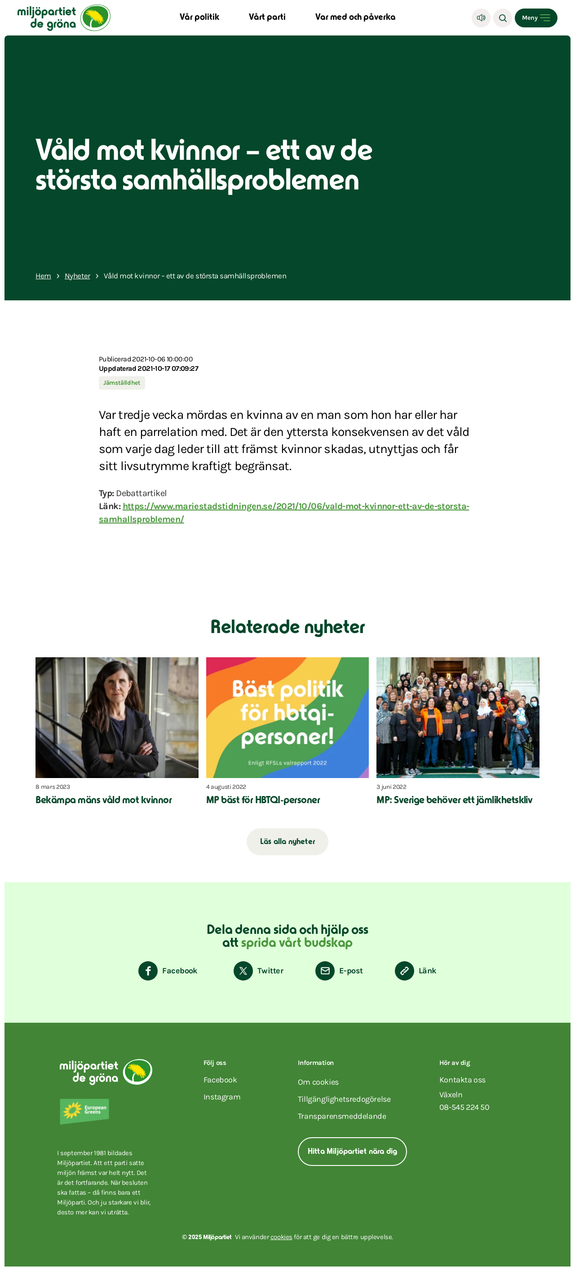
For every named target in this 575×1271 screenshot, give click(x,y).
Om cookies (318, 1082)
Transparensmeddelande (342, 1116)
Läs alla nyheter (287, 842)
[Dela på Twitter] (258, 971)
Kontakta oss (462, 1080)
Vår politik (199, 17)
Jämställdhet (122, 383)
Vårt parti (267, 17)
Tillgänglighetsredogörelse (344, 1099)
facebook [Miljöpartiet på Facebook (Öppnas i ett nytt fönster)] (220, 1080)
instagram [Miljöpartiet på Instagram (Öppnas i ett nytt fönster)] (221, 1097)
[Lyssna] (481, 18)
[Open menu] (536, 18)
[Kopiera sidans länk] (416, 971)
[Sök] (502, 18)
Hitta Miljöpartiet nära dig (352, 1152)
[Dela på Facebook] (168, 971)
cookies (281, 1237)
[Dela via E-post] (339, 971)
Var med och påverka (355, 17)
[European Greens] (108, 1112)
